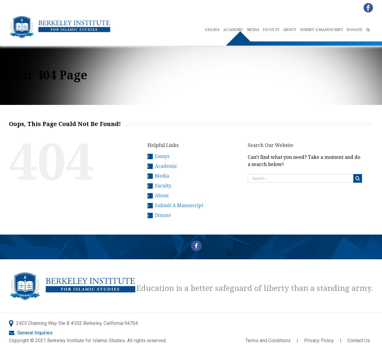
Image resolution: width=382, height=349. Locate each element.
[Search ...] (300, 178)
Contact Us (358, 340)
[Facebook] (196, 246)
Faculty (163, 186)
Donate (163, 215)
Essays (162, 156)
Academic (166, 166)
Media (162, 176)
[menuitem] (214, 28)
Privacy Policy (319, 340)
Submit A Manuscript (179, 205)
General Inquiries (35, 333)
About (162, 195)
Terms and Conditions (268, 340)
